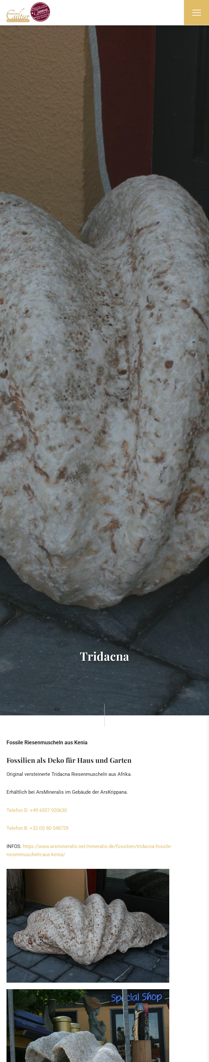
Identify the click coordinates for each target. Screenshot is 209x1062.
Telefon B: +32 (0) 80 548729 (37, 828)
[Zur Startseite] (28, 12)
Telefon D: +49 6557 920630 (37, 810)
